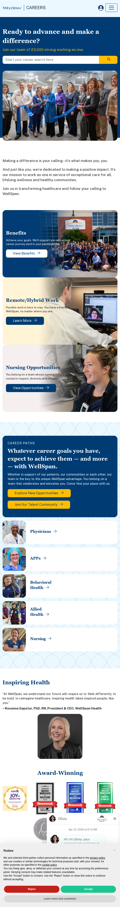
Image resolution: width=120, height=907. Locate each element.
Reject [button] (31, 889)
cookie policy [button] (49, 864)
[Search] (108, 60)
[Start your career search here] (51, 60)
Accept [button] (88, 889)
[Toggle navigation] (111, 7)
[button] (114, 850)
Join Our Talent (39, 505)
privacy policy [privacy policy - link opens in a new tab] (97, 857)
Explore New (39, 493)
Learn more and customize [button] (60, 898)
